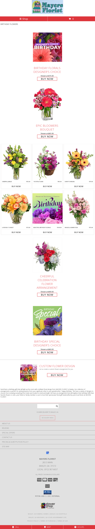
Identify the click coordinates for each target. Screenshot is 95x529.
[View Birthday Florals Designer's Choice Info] (47, 47)
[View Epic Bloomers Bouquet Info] (47, 105)
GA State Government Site (56, 517)
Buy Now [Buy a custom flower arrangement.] (57, 375)
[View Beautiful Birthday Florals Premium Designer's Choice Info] (47, 208)
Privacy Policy (33, 521)
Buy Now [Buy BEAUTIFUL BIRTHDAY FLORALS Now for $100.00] (47, 232)
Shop (23, 18)
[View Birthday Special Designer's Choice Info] (47, 321)
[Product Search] (48, 406)
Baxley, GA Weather (36, 517)
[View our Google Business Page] (47, 454)
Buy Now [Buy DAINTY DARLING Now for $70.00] (78, 186)
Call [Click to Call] (15, 527)
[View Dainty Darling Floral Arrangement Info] (79, 162)
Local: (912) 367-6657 (47, 469)
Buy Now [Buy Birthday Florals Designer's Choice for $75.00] (47, 78)
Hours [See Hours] (79, 527)
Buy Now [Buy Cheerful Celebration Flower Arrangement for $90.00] (47, 294)
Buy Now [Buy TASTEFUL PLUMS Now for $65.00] (47, 186)
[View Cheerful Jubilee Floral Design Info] (16, 162)
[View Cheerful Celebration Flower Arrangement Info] (47, 255)
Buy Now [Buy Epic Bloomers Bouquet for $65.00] (47, 136)
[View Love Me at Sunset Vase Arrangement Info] (16, 208)
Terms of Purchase (48, 521)
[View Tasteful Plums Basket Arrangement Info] (47, 162)
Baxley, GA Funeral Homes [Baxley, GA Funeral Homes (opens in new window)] (38, 514)
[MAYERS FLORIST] (47, 13)
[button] (47, 492)
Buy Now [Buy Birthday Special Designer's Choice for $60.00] (47, 352)
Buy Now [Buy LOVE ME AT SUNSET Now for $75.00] (16, 232)
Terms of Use (62, 521)
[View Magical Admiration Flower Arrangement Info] (79, 208)
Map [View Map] (47, 527)
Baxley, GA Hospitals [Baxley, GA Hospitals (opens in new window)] (58, 514)
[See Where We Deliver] (47, 418)
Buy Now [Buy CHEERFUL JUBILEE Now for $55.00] (16, 186)
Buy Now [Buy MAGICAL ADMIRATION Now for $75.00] (78, 232)
